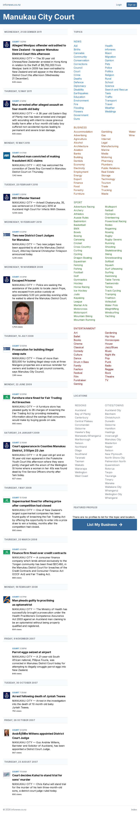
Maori (108, 53)
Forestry (78, 190)
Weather (110, 107)
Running (110, 243)
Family (77, 365)
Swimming (111, 276)
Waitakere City (113, 486)
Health (109, 45)
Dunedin (110, 421)
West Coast (81, 475)
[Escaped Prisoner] (40, 312)
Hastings (110, 432)
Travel (108, 104)
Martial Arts (80, 305)
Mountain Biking (83, 316)
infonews (110, 49)
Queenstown (112, 465)
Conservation (81, 60)
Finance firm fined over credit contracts (39, 553)
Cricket (78, 243)
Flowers (78, 111)
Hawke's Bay (82, 432)
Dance (77, 358)
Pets (107, 64)
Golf (76, 276)
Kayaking (79, 297)
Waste (104, 193)
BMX (76, 228)
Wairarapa (81, 468)
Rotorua (109, 468)
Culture (78, 354)
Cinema (78, 343)
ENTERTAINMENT (85, 328)
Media (104, 153)
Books (77, 340)
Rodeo (108, 224)
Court (15, 42)
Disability (79, 89)
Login (119, 4)
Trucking (106, 190)
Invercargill (111, 435)
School (109, 82)
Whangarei (111, 497)
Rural (108, 78)
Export (78, 179)
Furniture (79, 193)
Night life (110, 354)
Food (77, 186)
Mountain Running (84, 319)
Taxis (108, 93)
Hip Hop (110, 336)
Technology (108, 179)
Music (108, 350)
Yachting (110, 316)
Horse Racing (81, 286)
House (109, 343)
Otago (78, 450)
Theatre (109, 376)
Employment (81, 171)
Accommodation (83, 131)
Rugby (108, 235)
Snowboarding (113, 257)
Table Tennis (112, 279)
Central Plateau (84, 421)
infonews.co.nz (12, 4)
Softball (109, 261)
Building (78, 157)
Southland (81, 454)
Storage (105, 175)
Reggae (109, 369)
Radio (108, 365)
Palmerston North (115, 461)
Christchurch (112, 417)
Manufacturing (109, 146)
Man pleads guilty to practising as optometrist (33, 602)
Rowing (109, 232)
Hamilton (110, 428)
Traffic (108, 96)
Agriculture (80, 139)
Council (78, 67)
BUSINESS (80, 127)
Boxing (78, 235)
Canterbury (81, 417)
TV (106, 380)
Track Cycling (113, 290)
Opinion (109, 60)
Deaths (78, 78)
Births (77, 49)
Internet (105, 139)
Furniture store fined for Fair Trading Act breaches (37, 400)
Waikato (79, 465)
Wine (132, 135)
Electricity (79, 168)
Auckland (80, 410)
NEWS (77, 41)
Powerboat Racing (115, 221)
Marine (105, 149)
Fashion (78, 369)
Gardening (111, 332)
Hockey (78, 283)
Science (109, 85)
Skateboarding (113, 250)
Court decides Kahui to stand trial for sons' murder (37, 777)
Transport (111, 100)
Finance (78, 182)
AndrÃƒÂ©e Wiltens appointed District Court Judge (38, 736)
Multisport (111, 206)
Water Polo (111, 305)
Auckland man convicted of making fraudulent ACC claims (36, 158)
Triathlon (110, 297)
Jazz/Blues (111, 347)
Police (108, 67)
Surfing (109, 272)
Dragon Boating (83, 257)
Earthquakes (81, 93)
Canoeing (79, 239)
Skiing (108, 254)
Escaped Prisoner (24, 280)
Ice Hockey (80, 290)
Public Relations (110, 168)
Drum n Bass (81, 361)
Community (80, 56)
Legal (104, 142)
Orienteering (112, 217)
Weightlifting (112, 308)
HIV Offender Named (26, 198)
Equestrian (80, 261)
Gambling (106, 131)
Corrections (80, 64)
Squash (109, 265)
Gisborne (80, 428)
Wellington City (113, 494)
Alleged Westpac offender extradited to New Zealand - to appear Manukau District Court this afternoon (39, 50)
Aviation (78, 149)
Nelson (79, 443)
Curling (78, 250)
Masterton (111, 443)
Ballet (77, 336)
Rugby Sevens (113, 239)
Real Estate (107, 171)
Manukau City (22, 58)
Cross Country (82, 246)
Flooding (79, 107)
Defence (78, 82)
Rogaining (110, 228)
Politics (109, 71)
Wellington (81, 472)
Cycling (78, 254)
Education (79, 96)
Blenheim (110, 413)
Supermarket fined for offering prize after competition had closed (36, 503)
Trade (104, 186)
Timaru (109, 479)
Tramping (110, 294)
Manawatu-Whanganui (88, 435)
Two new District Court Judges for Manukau (33, 237)
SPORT (78, 202)
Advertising (80, 135)
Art (75, 332)
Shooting (110, 246)
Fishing (78, 268)
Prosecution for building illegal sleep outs (32, 351)
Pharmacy (107, 160)
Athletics (79, 213)
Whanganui (111, 490)
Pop (107, 358)
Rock (108, 372)
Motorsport (80, 312)
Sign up (132, 4)
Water (132, 131)
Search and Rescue (116, 89)
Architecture (81, 146)
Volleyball (110, 301)
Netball (109, 210)
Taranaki (80, 457)
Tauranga (110, 475)
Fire (76, 104)
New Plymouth (113, 454)
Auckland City (113, 410)
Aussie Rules (81, 217)
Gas (103, 135)
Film (76, 376)
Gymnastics (80, 279)
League (78, 301)
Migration (110, 56)
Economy (79, 164)
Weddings (110, 111)
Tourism (106, 182)
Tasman (79, 461)
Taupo (108, 472)
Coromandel (82, 424)
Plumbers (106, 164)
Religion (109, 74)
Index (134, 809)
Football (78, 272)
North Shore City (115, 457)
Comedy (78, 350)
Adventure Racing (84, 206)
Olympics (110, 213)
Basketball (80, 224)
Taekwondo (112, 283)
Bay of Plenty (83, 413)
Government (81, 115)
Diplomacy (80, 85)
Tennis (109, 286)
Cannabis (79, 53)
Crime (77, 74)
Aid (75, 45)
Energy (78, 175)
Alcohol (78, 142)
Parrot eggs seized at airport (31, 652)
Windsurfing (112, 312)
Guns (77, 118)
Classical (79, 347)
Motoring (106, 157)
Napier (109, 446)
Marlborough (82, 439)
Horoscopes (112, 340)
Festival (78, 372)
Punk (108, 361)
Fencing (78, 265)
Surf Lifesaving (113, 268)
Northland (81, 446)
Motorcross (80, 308)
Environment (81, 100)
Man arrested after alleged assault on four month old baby (37, 107)
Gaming (78, 383)
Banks (77, 153)
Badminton (80, 221)
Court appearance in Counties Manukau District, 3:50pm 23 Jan (39, 448)
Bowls (77, 232)
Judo (77, 294)
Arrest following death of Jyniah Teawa (38, 696)
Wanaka (109, 483)
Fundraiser (80, 380)
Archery (78, 210)
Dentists (78, 160)
